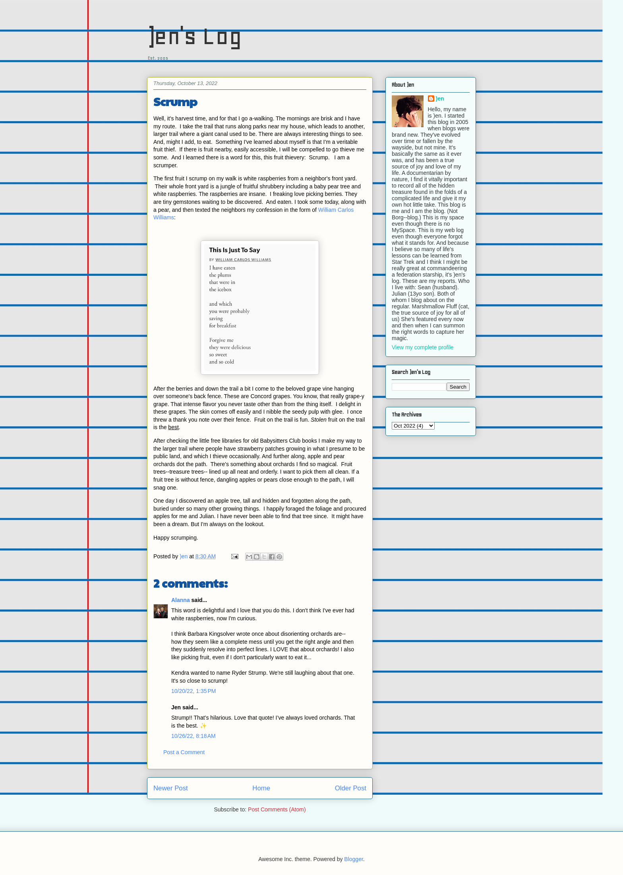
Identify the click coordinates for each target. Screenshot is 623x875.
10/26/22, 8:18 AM (193, 736)
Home (261, 788)
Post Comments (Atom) (277, 809)
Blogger (353, 859)
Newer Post (170, 788)
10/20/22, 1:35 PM (193, 691)
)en (440, 98)
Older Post (350, 788)
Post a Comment (184, 752)
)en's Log (194, 36)
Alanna (180, 600)
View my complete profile (422, 347)
